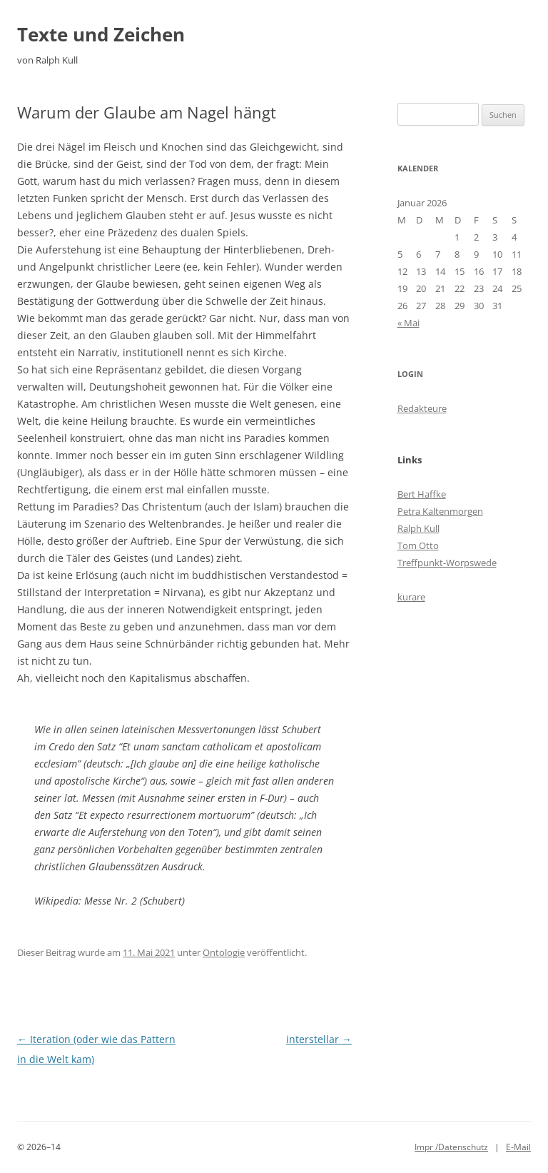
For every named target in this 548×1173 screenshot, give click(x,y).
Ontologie (224, 952)
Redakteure (422, 408)
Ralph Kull (418, 528)
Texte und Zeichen (101, 34)
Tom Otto (418, 545)
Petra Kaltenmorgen (440, 511)
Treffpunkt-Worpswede (447, 562)
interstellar (319, 1039)
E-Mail (518, 1147)
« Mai (408, 322)
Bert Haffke (421, 494)
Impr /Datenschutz (451, 1147)
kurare (411, 596)
